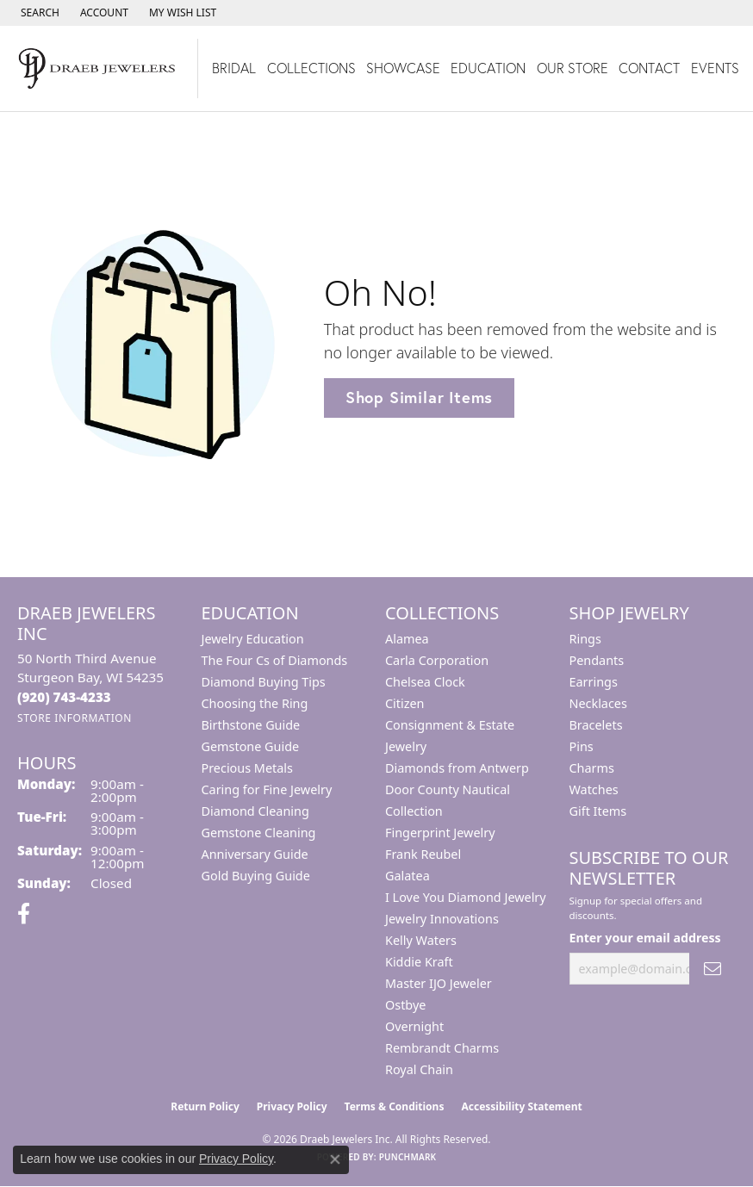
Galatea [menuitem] (407, 875)
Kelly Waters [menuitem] (421, 940)
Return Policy (205, 1106)
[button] (38, 13)
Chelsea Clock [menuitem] (425, 682)
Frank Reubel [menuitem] (423, 854)
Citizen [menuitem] (405, 703)
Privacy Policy (292, 1106)
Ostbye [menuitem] (405, 1005)
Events (715, 68)
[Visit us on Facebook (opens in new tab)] (23, 914)
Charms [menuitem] (591, 768)
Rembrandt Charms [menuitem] (442, 1048)
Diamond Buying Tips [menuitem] (264, 682)
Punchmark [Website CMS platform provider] (408, 1157)
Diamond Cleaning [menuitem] (255, 811)
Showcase (403, 68)
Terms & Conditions (395, 1106)
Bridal (234, 68)
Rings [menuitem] (585, 639)
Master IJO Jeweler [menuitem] (438, 983)
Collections (311, 68)
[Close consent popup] (335, 1159)
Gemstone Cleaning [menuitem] (259, 832)
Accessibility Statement (521, 1106)
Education (488, 68)
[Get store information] (74, 718)
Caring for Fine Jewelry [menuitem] (267, 789)
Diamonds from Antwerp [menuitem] (457, 768)
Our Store (572, 68)
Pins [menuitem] (581, 746)
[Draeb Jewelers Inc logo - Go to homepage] (99, 68)
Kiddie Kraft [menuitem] (419, 962)
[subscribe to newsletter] (712, 969)
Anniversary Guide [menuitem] (255, 854)
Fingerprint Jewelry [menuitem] (440, 832)
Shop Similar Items (419, 397)
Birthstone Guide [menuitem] (251, 725)
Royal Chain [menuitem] (419, 1069)
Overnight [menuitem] (414, 1026)
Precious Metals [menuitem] (247, 768)
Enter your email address (645, 937)
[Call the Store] (64, 696)
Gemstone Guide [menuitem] (251, 746)
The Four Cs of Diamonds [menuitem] (275, 660)
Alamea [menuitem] (407, 639)
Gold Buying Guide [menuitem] (256, 875)
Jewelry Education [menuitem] (253, 639)
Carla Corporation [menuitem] (437, 660)
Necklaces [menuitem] (598, 703)
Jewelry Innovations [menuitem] (442, 918)
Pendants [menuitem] (597, 660)
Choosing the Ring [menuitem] (255, 703)
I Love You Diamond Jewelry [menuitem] (465, 897)
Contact (649, 68)
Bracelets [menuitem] (596, 725)
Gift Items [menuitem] (598, 811)
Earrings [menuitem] (593, 682)
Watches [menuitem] (594, 789)
